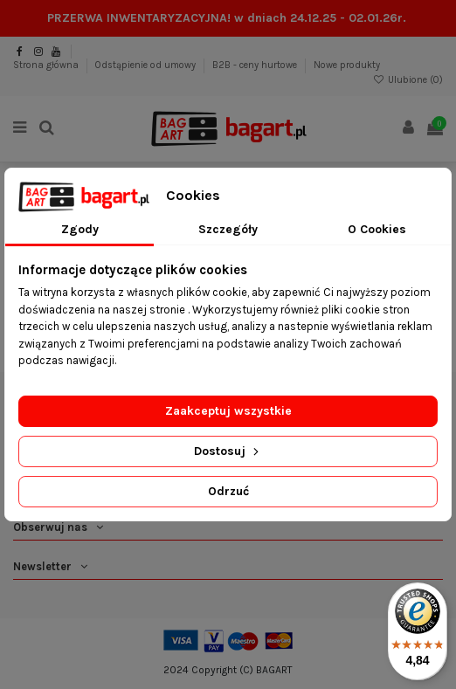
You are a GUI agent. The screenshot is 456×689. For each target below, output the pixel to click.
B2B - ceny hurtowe (256, 65)
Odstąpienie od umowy (146, 65)
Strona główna (47, 65)
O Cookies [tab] (377, 229)
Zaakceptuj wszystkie (228, 410)
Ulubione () (408, 80)
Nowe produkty (347, 65)
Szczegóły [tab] (228, 229)
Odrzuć (228, 491)
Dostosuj (228, 451)
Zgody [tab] (80, 229)
